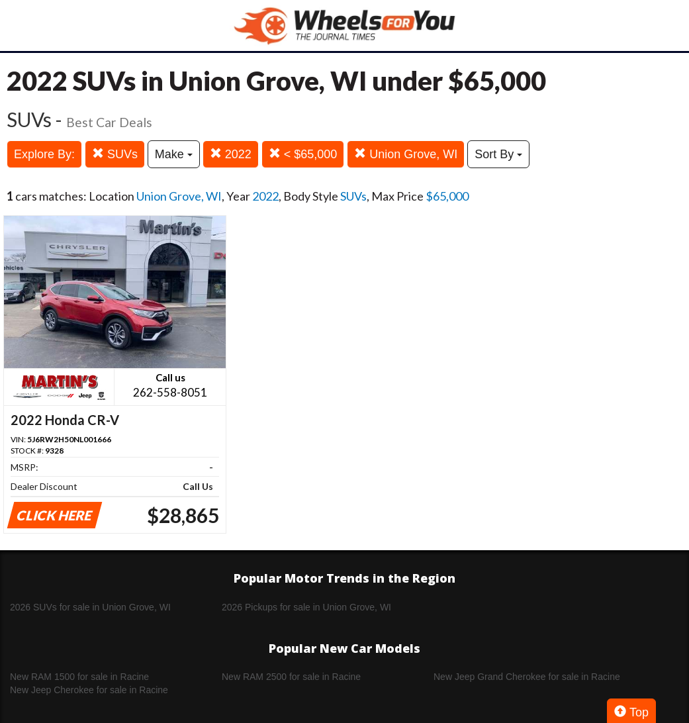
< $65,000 (303, 154)
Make (174, 154)
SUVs (115, 154)
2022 (231, 154)
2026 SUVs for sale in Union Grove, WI (90, 607)
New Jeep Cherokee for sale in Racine (89, 690)
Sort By (498, 154)
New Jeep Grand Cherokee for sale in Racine (527, 676)
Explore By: (44, 154)
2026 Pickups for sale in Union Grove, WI (306, 607)
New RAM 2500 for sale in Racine (291, 676)
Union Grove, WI (405, 154)
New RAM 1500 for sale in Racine (79, 676)
